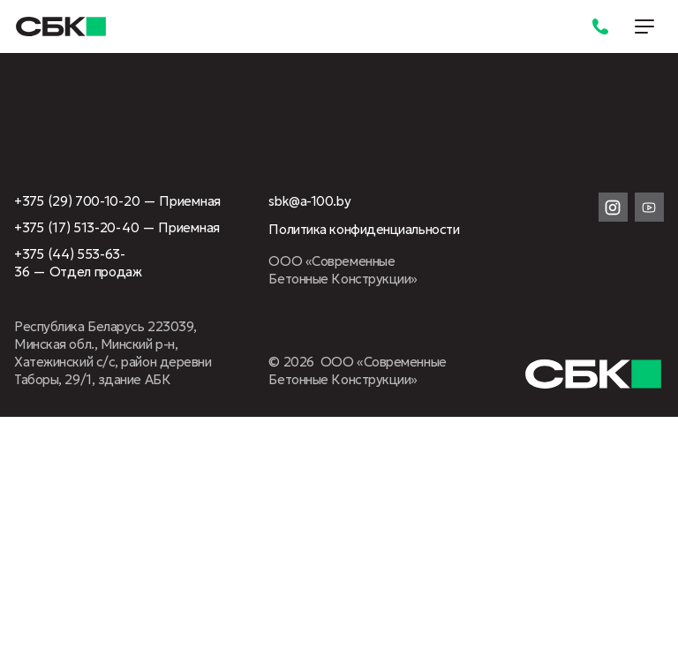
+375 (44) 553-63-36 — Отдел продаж (78, 263)
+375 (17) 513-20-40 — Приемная (117, 227)
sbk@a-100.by (309, 201)
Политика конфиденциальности (363, 229)
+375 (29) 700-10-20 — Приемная (117, 201)
